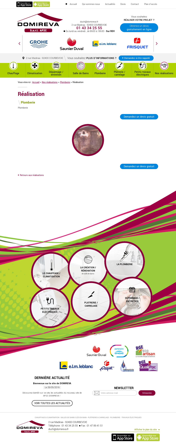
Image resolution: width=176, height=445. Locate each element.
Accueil (73, 4)
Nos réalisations (164, 73)
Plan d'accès (150, 4)
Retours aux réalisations (32, 175)
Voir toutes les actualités (52, 403)
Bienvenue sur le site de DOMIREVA (52, 383)
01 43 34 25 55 (89, 28)
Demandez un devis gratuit (139, 116)
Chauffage (13, 73)
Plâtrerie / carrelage (119, 73)
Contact (135, 4)
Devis (123, 4)
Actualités (110, 4)
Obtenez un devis (139, 27)
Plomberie (100, 73)
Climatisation (34, 73)
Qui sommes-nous (91, 4)
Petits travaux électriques (143, 73)
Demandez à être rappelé (137, 58)
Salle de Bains (81, 73)
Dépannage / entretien (56, 73)
